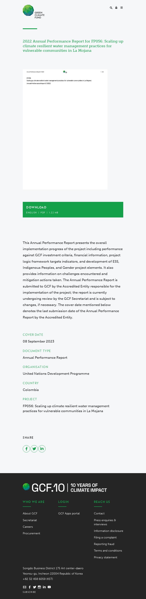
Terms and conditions (108, 550)
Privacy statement (105, 557)
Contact (99, 513)
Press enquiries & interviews (105, 522)
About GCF (30, 513)
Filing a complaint (105, 537)
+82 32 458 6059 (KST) (38, 579)
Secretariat (30, 520)
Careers (28, 527)
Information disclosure (108, 531)
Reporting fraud (104, 544)
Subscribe (29, 592)
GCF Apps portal (69, 513)
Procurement (31, 533)
